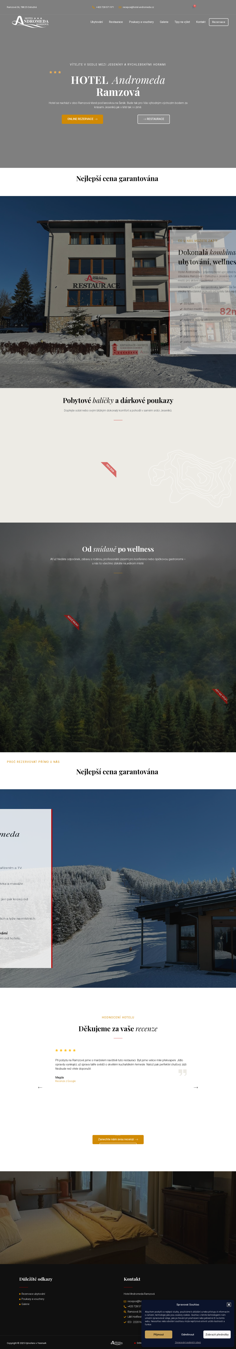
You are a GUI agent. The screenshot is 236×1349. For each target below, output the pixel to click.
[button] (229, 1304)
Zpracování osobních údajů (188, 1342)
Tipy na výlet (182, 22)
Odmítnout (187, 1334)
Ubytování (97, 22)
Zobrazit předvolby (217, 1334)
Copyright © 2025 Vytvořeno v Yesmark (26, 1343)
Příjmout (159, 1334)
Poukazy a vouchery (141, 22)
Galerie (164, 22)
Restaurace (116, 22)
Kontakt (200, 22)
